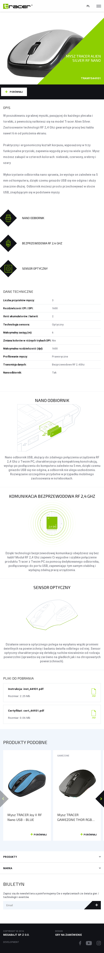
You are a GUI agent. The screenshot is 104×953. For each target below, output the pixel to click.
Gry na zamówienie (68, 934)
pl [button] (88, 6)
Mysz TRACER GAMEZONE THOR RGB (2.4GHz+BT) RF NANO (74, 817)
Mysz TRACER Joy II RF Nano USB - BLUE (24, 817)
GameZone (63, 755)
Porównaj (16, 91)
